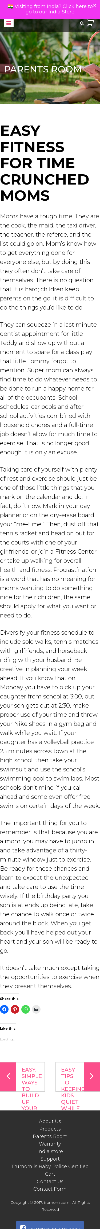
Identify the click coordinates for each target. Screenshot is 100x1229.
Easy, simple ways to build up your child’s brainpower (22, 1077)
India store (50, 1151)
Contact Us (50, 1181)
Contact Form (50, 1189)
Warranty (50, 1144)
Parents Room (50, 1136)
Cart (50, 1174)
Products (50, 1129)
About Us (50, 1121)
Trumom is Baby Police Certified (50, 1166)
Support (50, 1159)
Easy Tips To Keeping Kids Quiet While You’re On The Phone (80, 1077)
